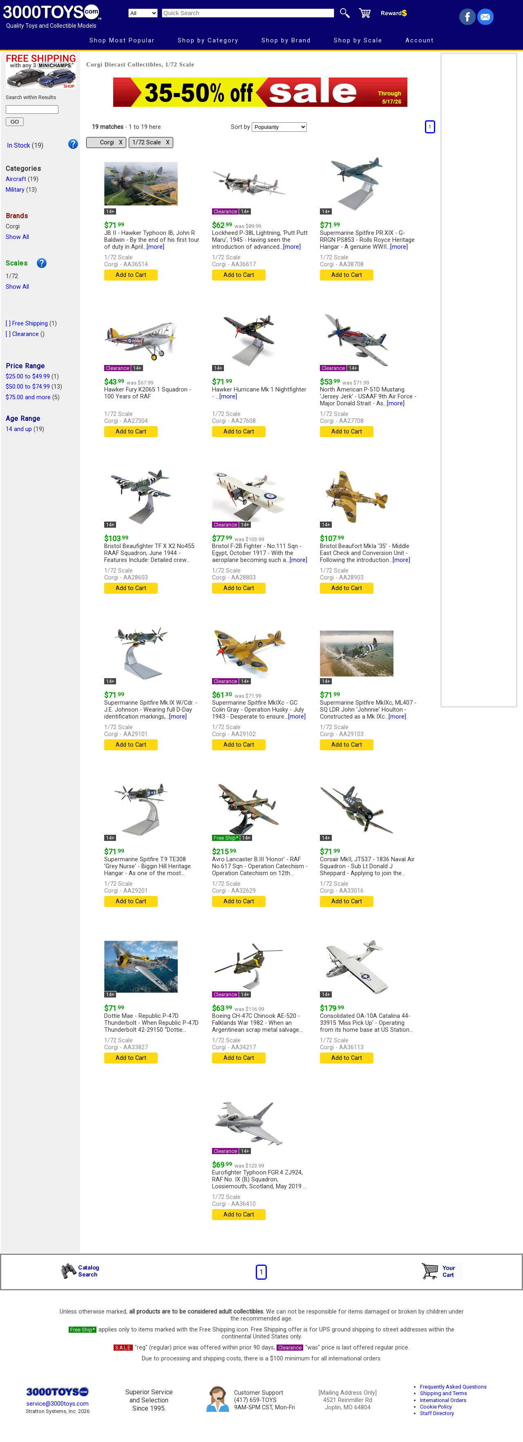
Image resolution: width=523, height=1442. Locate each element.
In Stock (18, 145)
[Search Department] (143, 13)
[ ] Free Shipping (27, 323)
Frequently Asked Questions (453, 1387)
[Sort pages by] (279, 127)
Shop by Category (208, 40)
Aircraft (16, 179)
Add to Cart (131, 275)
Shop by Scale (358, 40)
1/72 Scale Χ (151, 142)
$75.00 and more (28, 397)
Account (419, 40)
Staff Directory (437, 1413)
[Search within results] (32, 109)
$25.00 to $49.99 (28, 376)
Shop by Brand (286, 40)
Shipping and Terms (443, 1393)
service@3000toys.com (58, 1403)
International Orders (443, 1400)
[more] (155, 246)
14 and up (19, 429)
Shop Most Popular (122, 40)
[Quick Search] (248, 13)
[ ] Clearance (22, 334)
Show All (17, 237)
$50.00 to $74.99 (28, 386)
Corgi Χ (111, 142)
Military (15, 189)
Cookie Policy (436, 1407)
